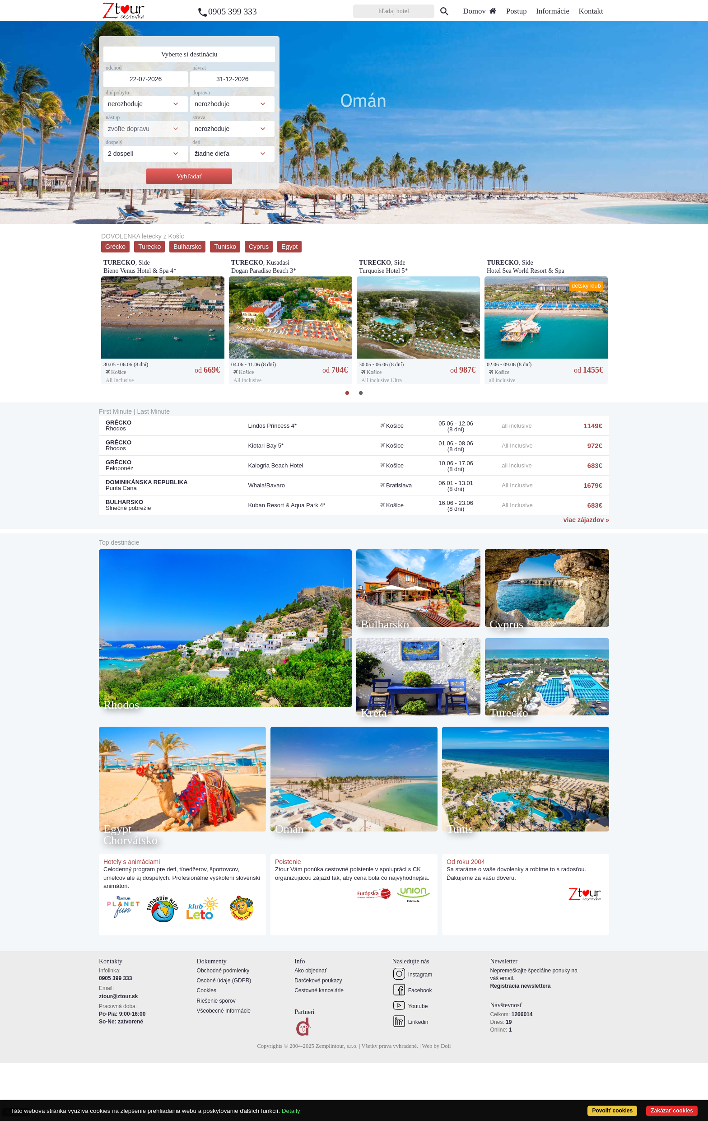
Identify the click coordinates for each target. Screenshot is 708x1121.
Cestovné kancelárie (319, 1049)
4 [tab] (374, 217)
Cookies (206, 1049)
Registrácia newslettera (520, 1044)
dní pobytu (117, 92)
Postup (516, 11)
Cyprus (259, 246)
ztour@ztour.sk (118, 1054)
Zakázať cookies (671, 1110)
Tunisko (225, 246)
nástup (113, 117)
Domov (480, 11)
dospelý (114, 142)
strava (198, 117)
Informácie (552, 11)
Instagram (412, 1031)
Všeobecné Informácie (224, 1068)
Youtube (410, 1063)
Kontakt (591, 11)
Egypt (289, 246)
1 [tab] (333, 217)
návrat (199, 68)
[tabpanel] (354, 122)
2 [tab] (347, 217)
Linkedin (410, 1079)
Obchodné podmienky (223, 1028)
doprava (201, 92)
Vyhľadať (189, 176)
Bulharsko (187, 246)
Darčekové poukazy (318, 1039)
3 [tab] (360, 217)
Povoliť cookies (612, 1110)
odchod (113, 68)
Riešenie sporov (216, 1059)
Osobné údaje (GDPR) (224, 1039)
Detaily (291, 1110)
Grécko (115, 246)
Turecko (149, 246)
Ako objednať (310, 1028)
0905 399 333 (232, 11)
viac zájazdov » (586, 519)
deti (196, 142)
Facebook (412, 1047)
